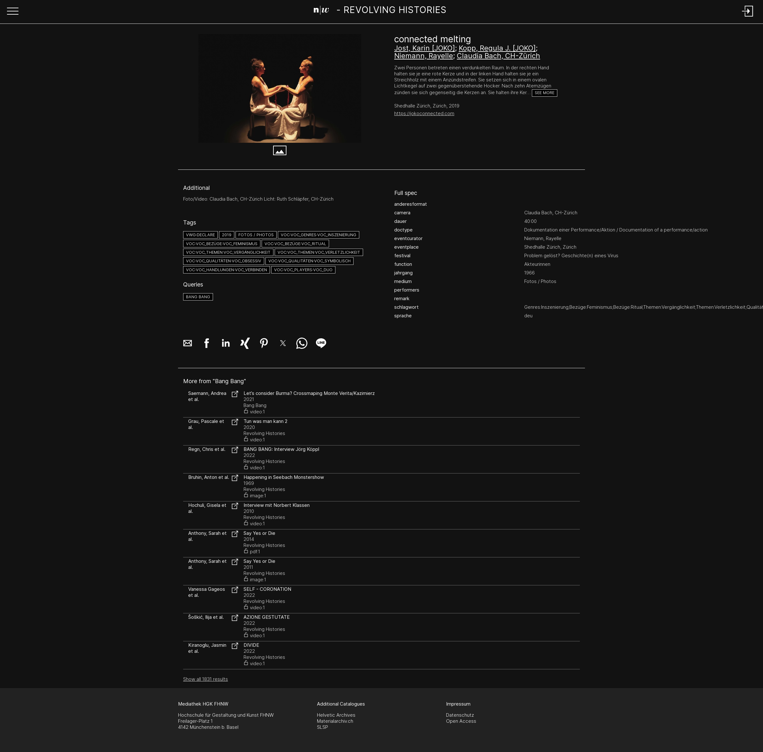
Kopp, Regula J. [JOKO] (497, 48)
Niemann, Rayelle (423, 56)
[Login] (747, 17)
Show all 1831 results (205, 679)
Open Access (461, 721)
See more (544, 92)
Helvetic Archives (336, 715)
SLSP (322, 727)
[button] (12, 12)
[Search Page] (380, 11)
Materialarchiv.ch (335, 721)
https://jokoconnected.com (424, 113)
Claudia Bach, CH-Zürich (498, 56)
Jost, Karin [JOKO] (424, 48)
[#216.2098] (279, 88)
